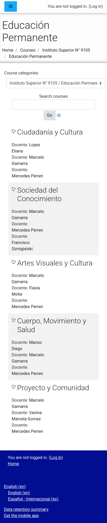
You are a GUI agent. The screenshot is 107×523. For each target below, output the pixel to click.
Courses (28, 50)
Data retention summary (26, 509)
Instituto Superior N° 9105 (66, 50)
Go (49, 115)
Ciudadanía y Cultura (50, 132)
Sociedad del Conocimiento (39, 194)
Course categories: (21, 73)
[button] (60, 115)
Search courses (53, 96)
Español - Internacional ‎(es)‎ (33, 499)
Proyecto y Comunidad (53, 387)
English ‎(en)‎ (15, 486)
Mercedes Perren (27, 175)
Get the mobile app (21, 515)
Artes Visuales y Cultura (54, 263)
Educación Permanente (30, 56)
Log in (95, 6)
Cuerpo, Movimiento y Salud (51, 325)
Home (7, 50)
